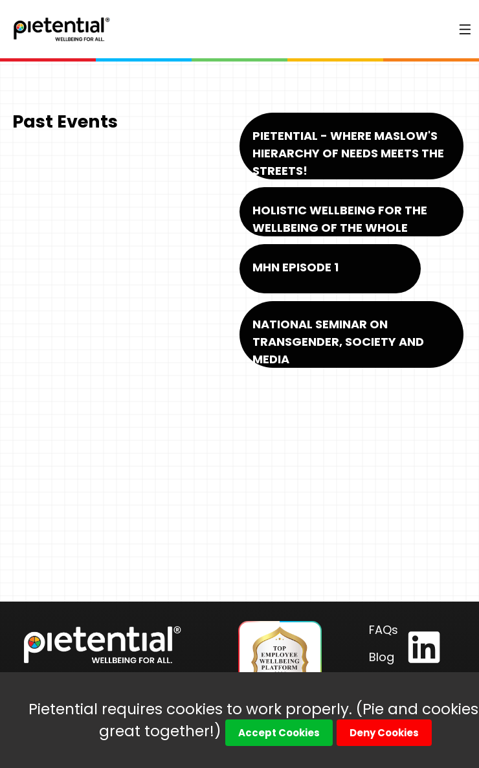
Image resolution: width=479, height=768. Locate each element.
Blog (381, 657)
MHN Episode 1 (295, 267)
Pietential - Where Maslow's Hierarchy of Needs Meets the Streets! (348, 153)
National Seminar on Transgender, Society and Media (338, 341)
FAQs (383, 630)
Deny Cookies (384, 733)
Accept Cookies (279, 733)
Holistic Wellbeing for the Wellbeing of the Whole (339, 219)
